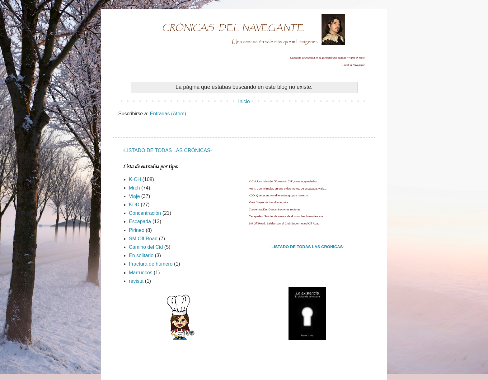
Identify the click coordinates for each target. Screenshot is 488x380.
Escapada (140, 221)
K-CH (135, 179)
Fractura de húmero (151, 264)
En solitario (141, 255)
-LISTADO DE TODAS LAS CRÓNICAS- (167, 150)
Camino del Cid (146, 247)
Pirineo (136, 230)
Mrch (134, 187)
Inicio (244, 101)
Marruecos (140, 272)
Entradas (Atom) (168, 113)
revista (136, 281)
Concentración (145, 213)
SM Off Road (143, 238)
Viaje (134, 196)
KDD (134, 204)
